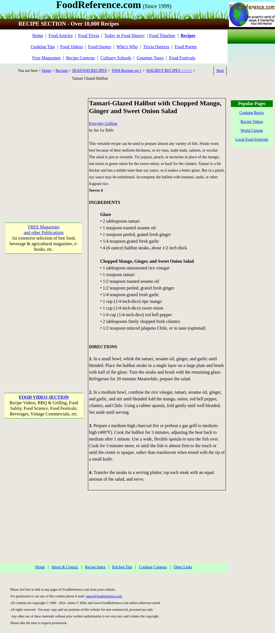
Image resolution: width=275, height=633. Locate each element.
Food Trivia (88, 35)
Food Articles (61, 35)
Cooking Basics (252, 113)
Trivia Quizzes (156, 46)
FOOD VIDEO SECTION (44, 397)
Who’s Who (127, 46)
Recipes (62, 71)
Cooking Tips (43, 46)
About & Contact (64, 567)
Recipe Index (95, 567)
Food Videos (71, 46)
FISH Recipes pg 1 (127, 71)
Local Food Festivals (251, 139)
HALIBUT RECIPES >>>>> (169, 71)
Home (37, 35)
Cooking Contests (153, 567)
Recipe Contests (80, 57)
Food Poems (186, 46)
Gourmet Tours (150, 57)
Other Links (182, 567)
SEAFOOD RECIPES (89, 71)
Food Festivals (182, 57)
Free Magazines (46, 57)
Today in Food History (124, 35)
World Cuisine (252, 130)
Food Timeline (162, 35)
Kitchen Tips (122, 567)
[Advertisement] (52, 150)
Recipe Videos (252, 122)
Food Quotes (99, 46)
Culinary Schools (116, 57)
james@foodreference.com (104, 596)
